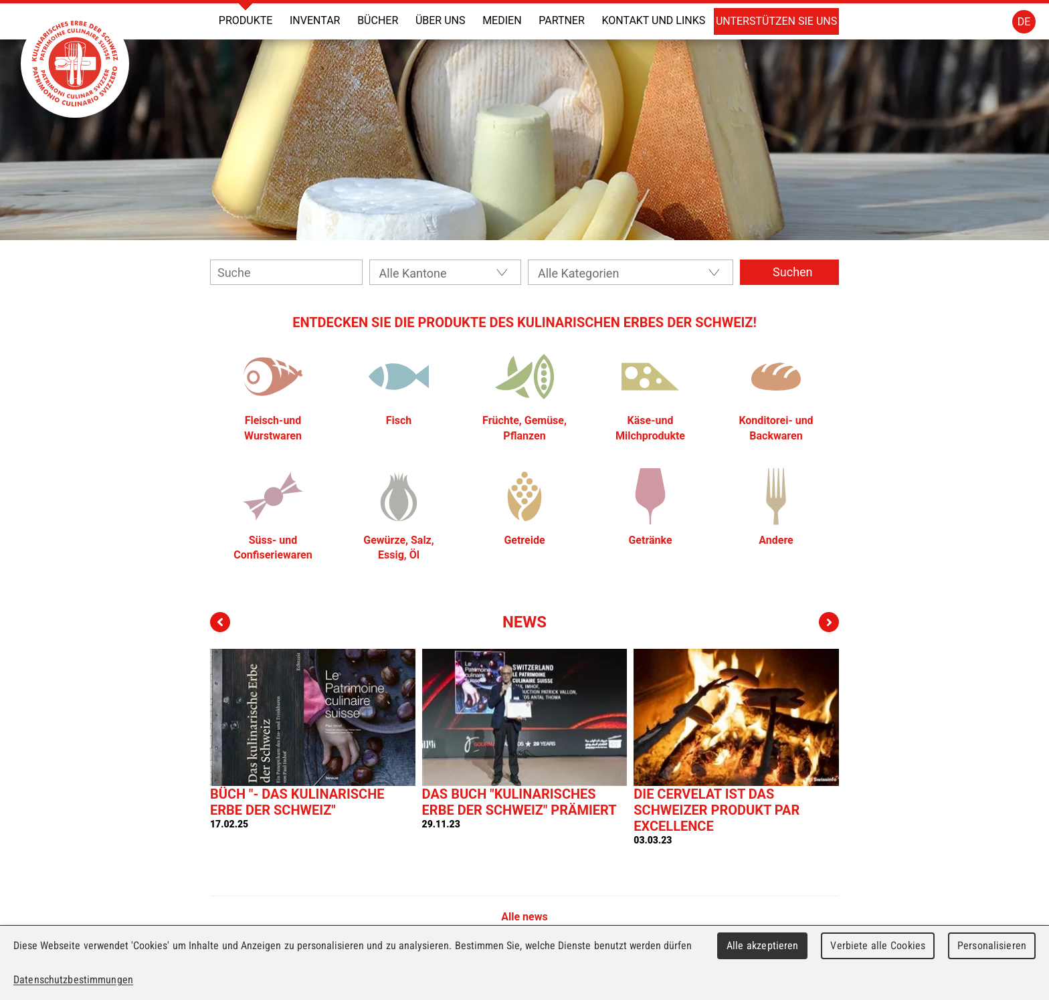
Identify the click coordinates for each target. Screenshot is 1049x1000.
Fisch (399, 420)
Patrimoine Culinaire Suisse (75, 63)
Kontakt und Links (653, 20)
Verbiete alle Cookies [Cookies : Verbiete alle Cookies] (877, 945)
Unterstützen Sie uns (776, 21)
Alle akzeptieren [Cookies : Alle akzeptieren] (763, 945)
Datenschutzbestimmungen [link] (73, 979)
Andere (776, 540)
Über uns (440, 20)
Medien (501, 20)
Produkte (246, 20)
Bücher (377, 20)
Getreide (524, 540)
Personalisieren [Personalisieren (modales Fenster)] (991, 945)
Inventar (315, 20)
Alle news (524, 916)
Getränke (650, 540)
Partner (562, 20)
